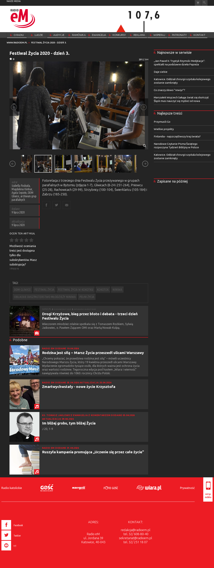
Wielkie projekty (164, 129)
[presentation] (20, 551)
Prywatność (187, 487)
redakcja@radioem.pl (135, 530)
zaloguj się (14, 268)
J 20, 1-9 (48, 428)
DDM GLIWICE (22, 289)
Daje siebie (160, 71)
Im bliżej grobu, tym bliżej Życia (69, 423)
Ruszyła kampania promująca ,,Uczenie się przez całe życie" (93, 452)
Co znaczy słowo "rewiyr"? (169, 90)
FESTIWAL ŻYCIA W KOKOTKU (75, 289)
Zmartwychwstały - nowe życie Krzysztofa (78, 386)
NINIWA (117, 289)
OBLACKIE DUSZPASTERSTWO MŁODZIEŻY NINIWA (45, 296)
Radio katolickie (11, 487)
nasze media (14, 1)
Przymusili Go (162, 121)
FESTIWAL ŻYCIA (44, 289)
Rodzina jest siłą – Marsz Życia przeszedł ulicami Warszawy (93, 352)
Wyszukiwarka (204, 3)
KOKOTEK (103, 289)
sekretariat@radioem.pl (135, 538)
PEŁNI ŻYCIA (86, 296)
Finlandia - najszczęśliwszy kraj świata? (177, 136)
